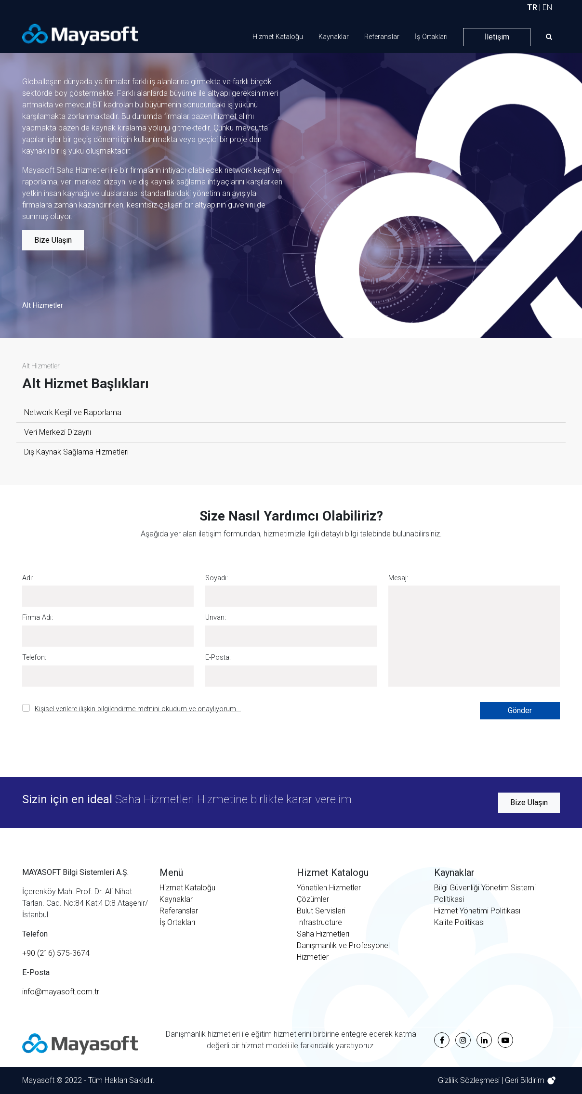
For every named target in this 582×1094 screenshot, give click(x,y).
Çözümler (313, 899)
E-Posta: (218, 657)
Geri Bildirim (525, 1080)
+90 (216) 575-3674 (56, 953)
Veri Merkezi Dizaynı (57, 432)
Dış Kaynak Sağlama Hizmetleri (76, 451)
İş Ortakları (431, 37)
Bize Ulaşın (53, 240)
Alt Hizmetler (42, 305)
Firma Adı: (37, 617)
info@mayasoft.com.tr (60, 991)
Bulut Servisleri (321, 910)
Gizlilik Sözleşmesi (470, 1080)
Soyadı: (216, 578)
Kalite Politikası (459, 922)
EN (547, 7)
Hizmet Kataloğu (277, 37)
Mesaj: (398, 578)
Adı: (27, 578)
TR (532, 7)
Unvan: (215, 617)
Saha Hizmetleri (323, 933)
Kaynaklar (333, 37)
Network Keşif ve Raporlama (72, 412)
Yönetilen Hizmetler (329, 887)
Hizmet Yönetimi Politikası (477, 910)
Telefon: (34, 657)
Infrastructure (319, 922)
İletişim (497, 36)
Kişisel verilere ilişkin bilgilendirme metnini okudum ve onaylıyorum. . (138, 709)
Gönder (520, 710)
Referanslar (381, 37)
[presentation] (370, 721)
